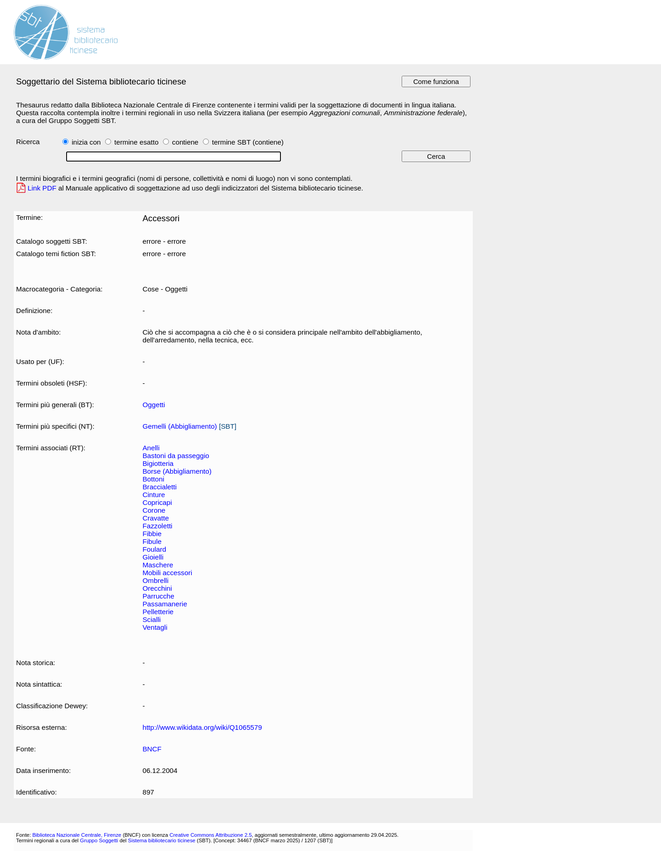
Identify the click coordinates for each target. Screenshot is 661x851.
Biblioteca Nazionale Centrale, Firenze (76, 835)
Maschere (157, 565)
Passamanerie (164, 604)
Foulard (154, 549)
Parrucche (158, 596)
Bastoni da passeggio (175, 455)
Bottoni (153, 479)
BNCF (151, 749)
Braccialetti (159, 487)
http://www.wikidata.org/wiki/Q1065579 (202, 727)
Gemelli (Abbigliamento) (179, 426)
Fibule (151, 541)
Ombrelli (155, 580)
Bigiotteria (158, 463)
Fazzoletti (157, 526)
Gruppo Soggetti (99, 840)
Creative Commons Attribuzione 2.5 (210, 835)
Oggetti (153, 405)
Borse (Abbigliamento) (176, 471)
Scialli (151, 619)
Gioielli (152, 557)
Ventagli (154, 627)
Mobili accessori (167, 573)
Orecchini (157, 588)
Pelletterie (158, 612)
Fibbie (151, 533)
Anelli (150, 448)
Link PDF (42, 188)
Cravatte (155, 518)
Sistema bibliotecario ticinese (162, 840)
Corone (153, 510)
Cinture (153, 494)
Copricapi (157, 502)
